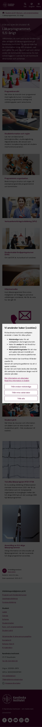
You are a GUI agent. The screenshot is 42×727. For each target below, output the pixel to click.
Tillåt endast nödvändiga (21, 386)
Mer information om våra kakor (16, 378)
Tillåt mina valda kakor (21, 392)
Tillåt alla (21, 398)
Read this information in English (16, 381)
